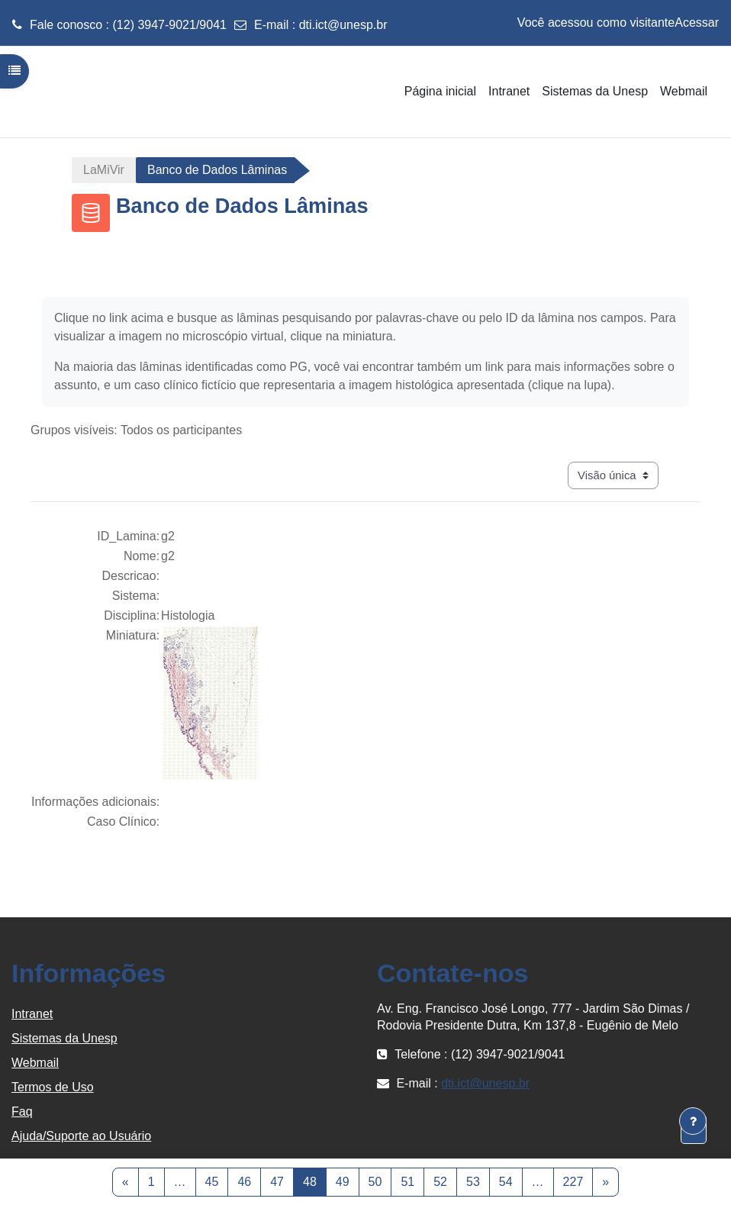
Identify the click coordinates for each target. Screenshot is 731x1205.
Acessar (697, 22)
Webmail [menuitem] (683, 91)
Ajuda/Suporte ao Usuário (81, 1135)
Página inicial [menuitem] (440, 91)
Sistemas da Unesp (64, 1038)
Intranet (32, 1013)
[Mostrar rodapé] (693, 1121)
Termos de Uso (52, 1087)
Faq (22, 1111)
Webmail (35, 1062)
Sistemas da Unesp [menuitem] (595, 91)
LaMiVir (103, 169)
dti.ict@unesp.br (343, 24)
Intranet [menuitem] (509, 91)
